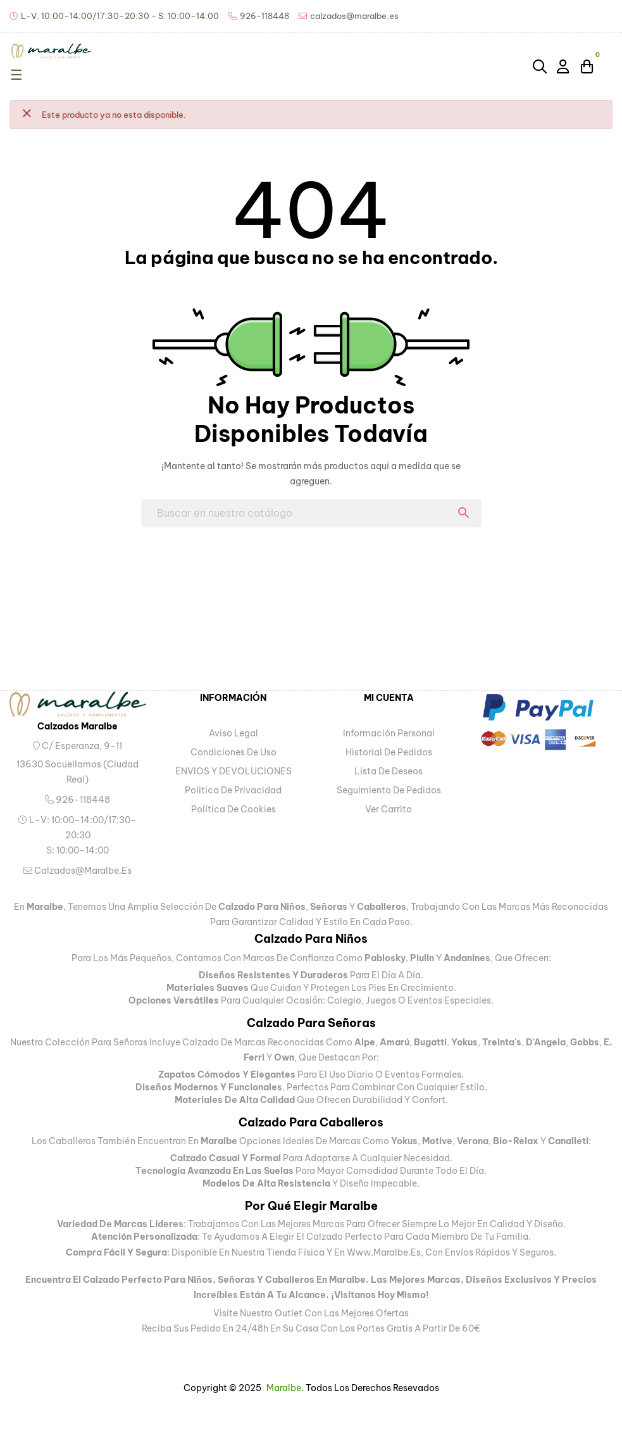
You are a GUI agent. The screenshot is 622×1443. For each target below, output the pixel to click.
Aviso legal (233, 733)
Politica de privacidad (233, 790)
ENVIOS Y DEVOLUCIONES (233, 771)
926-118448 (77, 799)
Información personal (389, 733)
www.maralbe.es (384, 1252)
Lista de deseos (388, 771)
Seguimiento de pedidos (389, 790)
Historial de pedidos (388, 752)
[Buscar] (311, 513)
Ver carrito (388, 809)
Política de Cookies (233, 809)
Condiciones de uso (233, 752)
